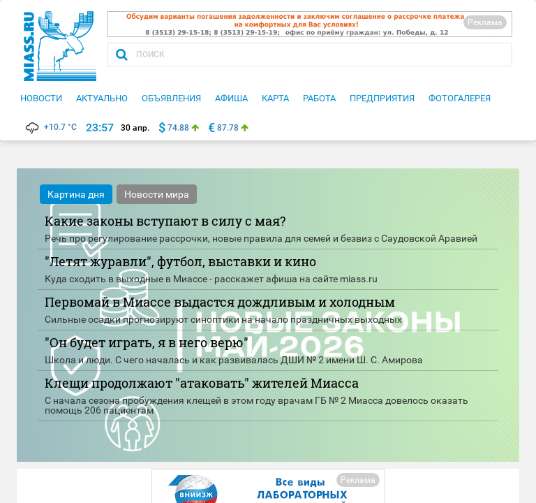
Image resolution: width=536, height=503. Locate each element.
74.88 (178, 128)
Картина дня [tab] (76, 194)
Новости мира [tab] (156, 194)
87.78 (228, 128)
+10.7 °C (50, 127)
